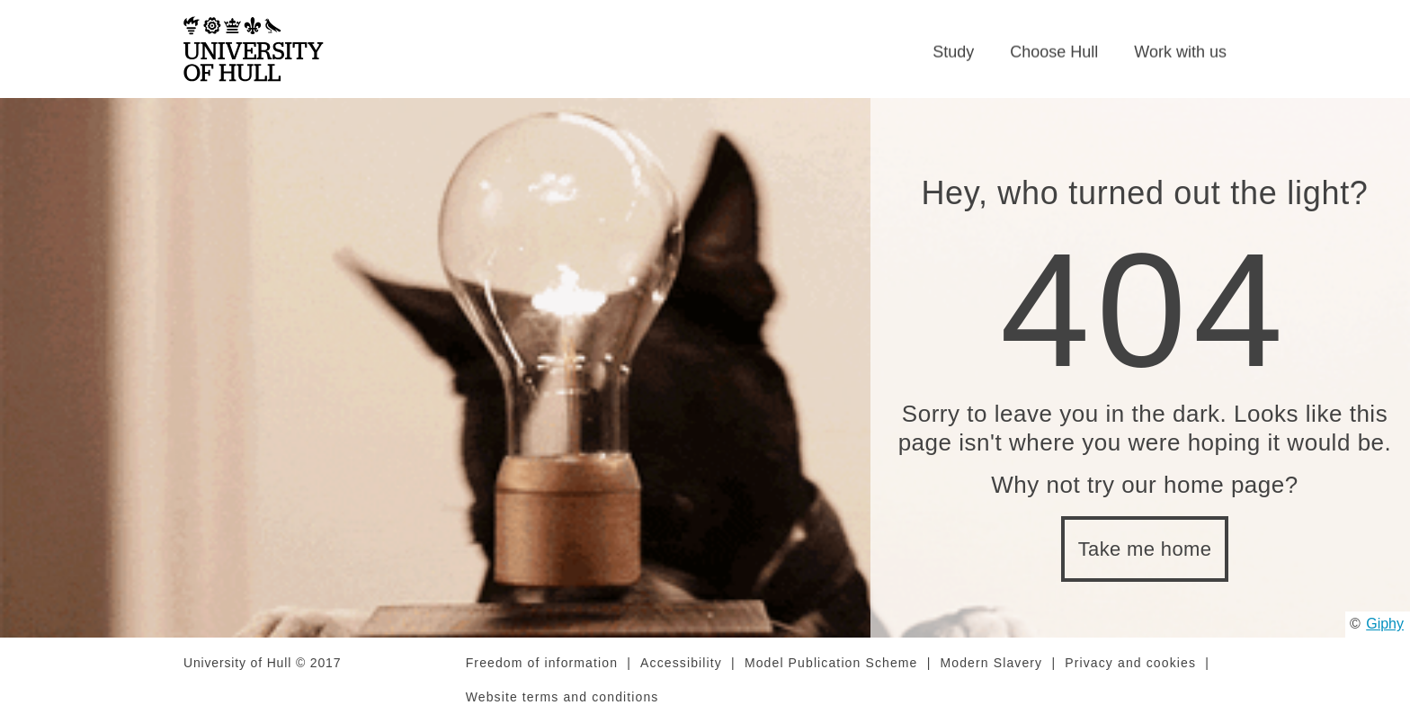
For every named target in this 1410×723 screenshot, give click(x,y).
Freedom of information (542, 663)
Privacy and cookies (1130, 663)
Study (953, 52)
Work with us (1180, 52)
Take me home (1145, 549)
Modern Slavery (992, 663)
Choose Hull (1054, 52)
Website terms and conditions (562, 697)
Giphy (1385, 623)
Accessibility (681, 663)
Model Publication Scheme (831, 663)
